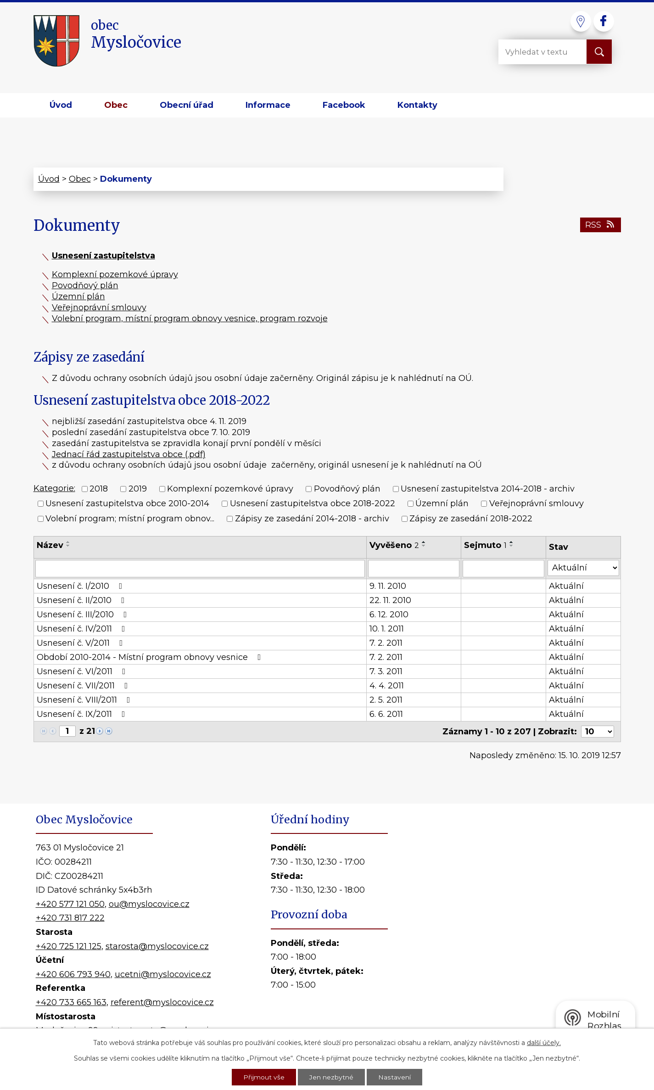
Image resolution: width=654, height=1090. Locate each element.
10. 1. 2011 (386, 629)
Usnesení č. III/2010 (84, 614)
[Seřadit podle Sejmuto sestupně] (512, 546)
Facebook (344, 105)
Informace (268, 105)
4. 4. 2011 (386, 686)
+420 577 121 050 (70, 904)
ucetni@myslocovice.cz (163, 974)
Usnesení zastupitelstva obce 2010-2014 (127, 504)
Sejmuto (485, 545)
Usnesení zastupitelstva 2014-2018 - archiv (488, 489)
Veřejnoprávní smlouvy (99, 307)
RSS (600, 225)
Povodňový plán (85, 285)
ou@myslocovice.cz (149, 904)
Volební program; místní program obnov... (129, 519)
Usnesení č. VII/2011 (84, 686)
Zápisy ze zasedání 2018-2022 (470, 519)
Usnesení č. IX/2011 (83, 714)
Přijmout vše (264, 1077)
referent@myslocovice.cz (162, 1002)
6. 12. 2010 (388, 614)
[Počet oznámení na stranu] (597, 732)
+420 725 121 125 (68, 946)
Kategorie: (54, 488)
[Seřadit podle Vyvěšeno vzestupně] (424, 542)
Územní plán (78, 296)
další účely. (544, 1042)
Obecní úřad (186, 105)
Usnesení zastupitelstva (103, 256)
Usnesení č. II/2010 (83, 600)
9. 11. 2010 (387, 586)
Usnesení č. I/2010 (81, 586)
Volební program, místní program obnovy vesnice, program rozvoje (190, 318)
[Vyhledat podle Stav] (583, 568)
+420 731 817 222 (70, 918)
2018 (98, 489)
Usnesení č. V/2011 (82, 643)
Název (50, 545)
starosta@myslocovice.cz (157, 946)
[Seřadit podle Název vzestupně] (68, 542)
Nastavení (395, 1077)
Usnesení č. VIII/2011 (85, 700)
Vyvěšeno (394, 545)
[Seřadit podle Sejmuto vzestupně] (512, 542)
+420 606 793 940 (73, 974)
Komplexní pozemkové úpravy (115, 274)
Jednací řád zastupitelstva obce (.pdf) (129, 454)
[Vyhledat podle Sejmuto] (503, 568)
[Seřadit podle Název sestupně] (68, 546)
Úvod (61, 105)
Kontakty (417, 105)
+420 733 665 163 (71, 1002)
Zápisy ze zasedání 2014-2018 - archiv (312, 519)
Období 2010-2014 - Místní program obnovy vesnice (151, 657)
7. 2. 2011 (385, 643)
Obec (116, 105)
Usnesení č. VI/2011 (83, 671)
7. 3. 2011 (385, 671)
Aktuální (566, 586)
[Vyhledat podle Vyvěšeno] (413, 568)
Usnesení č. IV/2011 (83, 629)
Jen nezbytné (332, 1077)
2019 (138, 489)
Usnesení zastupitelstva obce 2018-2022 (312, 504)
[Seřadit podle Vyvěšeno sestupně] (424, 546)
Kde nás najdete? (513, 931)
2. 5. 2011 (385, 700)
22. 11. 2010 (390, 600)
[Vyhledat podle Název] (200, 568)
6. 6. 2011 (386, 714)
